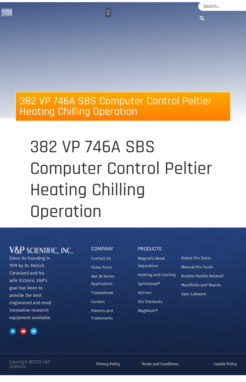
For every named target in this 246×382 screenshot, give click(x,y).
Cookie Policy (225, 364)
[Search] (203, 18)
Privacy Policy (108, 364)
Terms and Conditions (160, 364)
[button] (108, 12)
